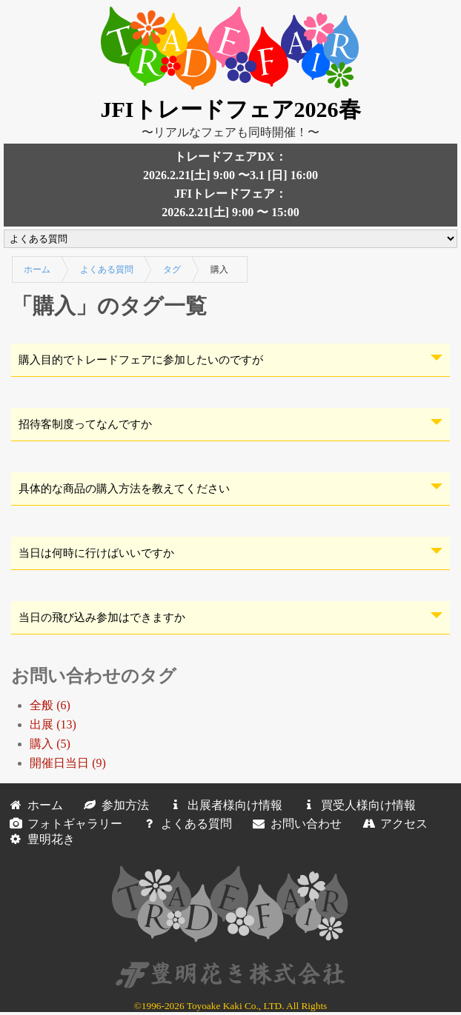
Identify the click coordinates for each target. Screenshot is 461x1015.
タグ (172, 269)
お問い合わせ (294, 823)
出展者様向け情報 (223, 805)
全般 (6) (50, 705)
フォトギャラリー (63, 823)
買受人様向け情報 (356, 805)
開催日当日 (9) (68, 763)
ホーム (37, 269)
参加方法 (113, 805)
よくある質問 (106, 269)
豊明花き (39, 839)
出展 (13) (53, 724)
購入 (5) (50, 743)
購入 (219, 269)
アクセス (392, 823)
